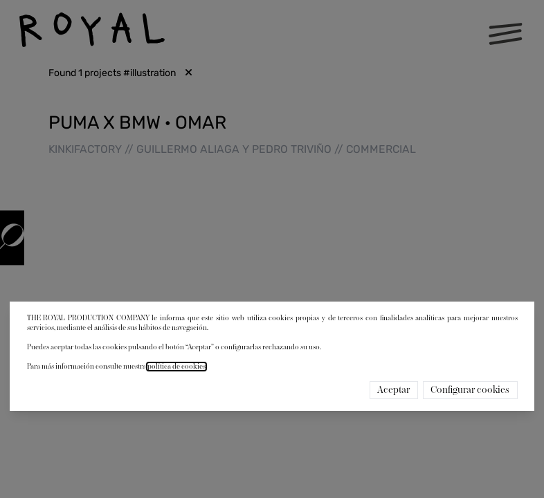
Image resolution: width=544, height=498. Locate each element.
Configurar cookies (469, 390)
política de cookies (176, 366)
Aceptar (393, 390)
